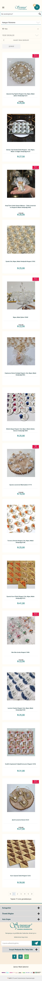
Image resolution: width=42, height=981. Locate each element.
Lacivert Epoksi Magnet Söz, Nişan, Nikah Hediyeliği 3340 (20, 709)
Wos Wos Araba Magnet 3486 (20, 652)
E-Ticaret (14, 978)
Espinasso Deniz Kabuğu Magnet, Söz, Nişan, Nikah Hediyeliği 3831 (20, 374)
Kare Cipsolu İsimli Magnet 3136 (20, 875)
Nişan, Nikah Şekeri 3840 (20, 317)
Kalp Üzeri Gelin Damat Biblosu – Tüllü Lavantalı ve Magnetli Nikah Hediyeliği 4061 (20, 206)
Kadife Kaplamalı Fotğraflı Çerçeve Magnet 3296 (20, 764)
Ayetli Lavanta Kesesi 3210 (20, 820)
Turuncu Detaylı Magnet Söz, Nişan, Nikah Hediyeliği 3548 (20, 541)
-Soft (9, 978)
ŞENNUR (11, 46)
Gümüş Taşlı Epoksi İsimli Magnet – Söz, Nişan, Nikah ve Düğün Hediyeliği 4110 (20, 150)
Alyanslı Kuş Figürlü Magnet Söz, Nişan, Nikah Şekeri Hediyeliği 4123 (20, 94)
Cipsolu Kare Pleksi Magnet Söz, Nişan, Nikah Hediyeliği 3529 (20, 597)
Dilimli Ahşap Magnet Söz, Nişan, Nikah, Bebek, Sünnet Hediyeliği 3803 (20, 430)
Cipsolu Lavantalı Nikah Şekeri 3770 (20, 485)
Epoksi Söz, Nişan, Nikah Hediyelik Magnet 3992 (20, 261)
